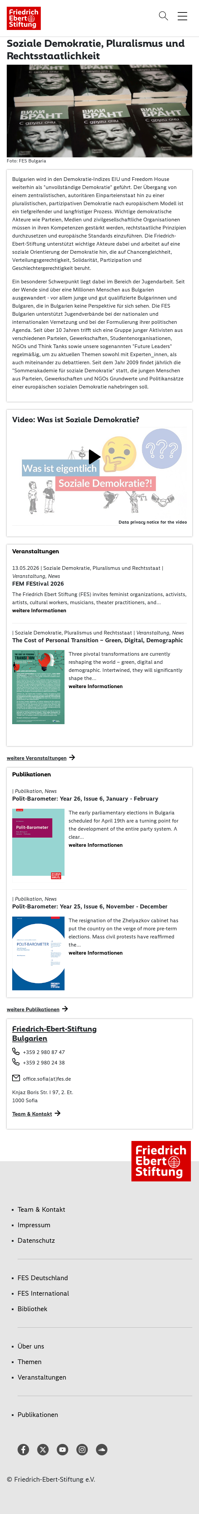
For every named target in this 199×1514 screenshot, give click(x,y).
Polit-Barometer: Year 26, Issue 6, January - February (85, 798)
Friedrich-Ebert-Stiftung (54, 1028)
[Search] (164, 16)
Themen (30, 1362)
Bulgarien (29, 1038)
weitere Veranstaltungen (37, 758)
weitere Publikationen (33, 1009)
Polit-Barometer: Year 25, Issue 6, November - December (90, 906)
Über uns (31, 1346)
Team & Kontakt (41, 1209)
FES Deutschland (43, 1278)
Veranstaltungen (42, 1377)
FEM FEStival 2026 (38, 583)
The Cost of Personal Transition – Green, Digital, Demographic (97, 640)
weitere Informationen (39, 610)
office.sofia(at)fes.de (47, 1079)
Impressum (34, 1225)
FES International (43, 1293)
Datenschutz (36, 1240)
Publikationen (38, 1415)
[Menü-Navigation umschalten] (182, 16)
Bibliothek (32, 1309)
